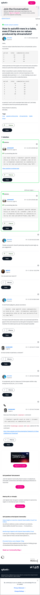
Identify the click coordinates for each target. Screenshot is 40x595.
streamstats (23, 116)
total (3, 118)
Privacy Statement (19, 588)
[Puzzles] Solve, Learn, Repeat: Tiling (13, 541)
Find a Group (20, 506)
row (3, 116)
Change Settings (19, 591)
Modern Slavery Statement (7, 576)
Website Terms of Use (14, 575)
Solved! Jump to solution (11, 25)
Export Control (34, 575)
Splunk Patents (17, 576)
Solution (6, 142)
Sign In (32, 3)
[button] (37, 25)
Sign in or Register (14, 13)
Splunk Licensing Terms (25, 575)
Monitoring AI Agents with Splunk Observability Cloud (18, 531)
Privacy (7, 575)
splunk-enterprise (12, 116)
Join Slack (20, 487)
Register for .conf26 (20, 465)
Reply (7, 130)
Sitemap (3, 575)
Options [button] (37, 19)
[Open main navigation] (38, 2)
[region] (20, 586)
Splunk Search (6, 18)
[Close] (37, 580)
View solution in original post (10, 168)
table (31, 116)
